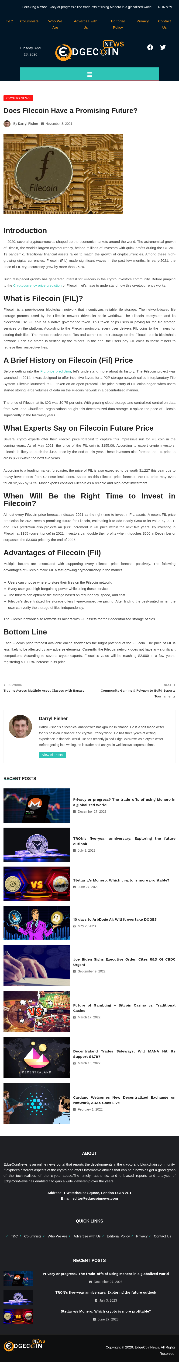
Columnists (29, 21)
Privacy (143, 21)
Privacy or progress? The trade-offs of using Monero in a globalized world (100, 7)
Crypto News (18, 98)
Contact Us (162, 1236)
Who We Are (57, 1236)
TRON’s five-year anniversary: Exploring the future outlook (124, 841)
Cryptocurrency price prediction (37, 285)
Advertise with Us (87, 1236)
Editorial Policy (118, 1236)
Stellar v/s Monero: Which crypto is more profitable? (121, 880)
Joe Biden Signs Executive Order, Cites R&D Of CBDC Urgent (124, 962)
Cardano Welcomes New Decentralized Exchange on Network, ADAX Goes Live (124, 1100)
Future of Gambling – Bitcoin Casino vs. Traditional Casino (124, 1008)
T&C (9, 21)
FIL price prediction (55, 371)
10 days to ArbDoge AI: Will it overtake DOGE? (115, 919)
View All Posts (52, 755)
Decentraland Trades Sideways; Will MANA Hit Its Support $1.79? (124, 1054)
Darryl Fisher (28, 123)
